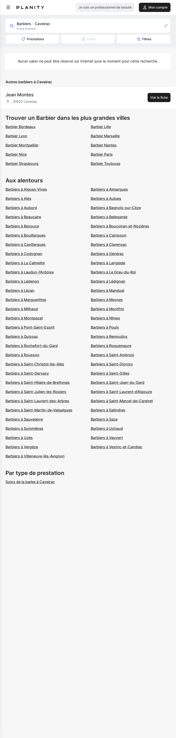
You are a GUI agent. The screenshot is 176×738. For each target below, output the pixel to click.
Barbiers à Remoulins (109, 336)
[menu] (8, 7)
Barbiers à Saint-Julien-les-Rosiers (36, 391)
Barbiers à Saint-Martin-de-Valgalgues (39, 410)
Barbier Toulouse (105, 163)
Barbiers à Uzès (19, 437)
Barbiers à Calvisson (108, 235)
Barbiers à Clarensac (109, 244)
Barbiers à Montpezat (24, 318)
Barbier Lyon (16, 136)
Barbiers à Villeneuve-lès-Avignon (35, 456)
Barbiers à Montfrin (107, 309)
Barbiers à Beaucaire (23, 217)
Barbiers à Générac (107, 253)
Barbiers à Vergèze (22, 447)
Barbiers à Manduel (107, 290)
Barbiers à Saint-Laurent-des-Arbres (37, 401)
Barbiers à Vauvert (107, 437)
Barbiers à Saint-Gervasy (27, 373)
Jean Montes (20, 95)
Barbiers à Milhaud (22, 309)
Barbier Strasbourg (22, 163)
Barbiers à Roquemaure (111, 345)
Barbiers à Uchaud (107, 428)
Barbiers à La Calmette (25, 263)
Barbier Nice (16, 154)
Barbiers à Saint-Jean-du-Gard (117, 382)
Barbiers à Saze (104, 419)
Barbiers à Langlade (108, 263)
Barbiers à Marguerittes (26, 299)
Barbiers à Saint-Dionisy (112, 364)
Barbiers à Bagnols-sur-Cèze (116, 207)
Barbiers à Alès (18, 198)
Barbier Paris (102, 154)
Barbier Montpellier (22, 145)
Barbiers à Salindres (108, 410)
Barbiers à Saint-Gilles (110, 373)
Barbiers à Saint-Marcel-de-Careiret (122, 401)
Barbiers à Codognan (24, 253)
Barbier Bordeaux (21, 126)
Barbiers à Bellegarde (109, 217)
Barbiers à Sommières (24, 428)
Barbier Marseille (105, 136)
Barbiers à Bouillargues (26, 235)
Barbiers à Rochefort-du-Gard (32, 345)
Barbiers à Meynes (107, 299)
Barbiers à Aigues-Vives (26, 189)
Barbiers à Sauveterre (24, 419)
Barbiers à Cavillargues (26, 244)
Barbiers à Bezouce (22, 226)
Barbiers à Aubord (21, 207)
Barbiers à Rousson (22, 355)
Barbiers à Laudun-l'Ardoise (30, 272)
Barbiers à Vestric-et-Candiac (116, 447)
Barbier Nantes (104, 145)
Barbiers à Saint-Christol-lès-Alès (35, 364)
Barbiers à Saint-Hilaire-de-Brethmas (38, 382)
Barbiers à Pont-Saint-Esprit (30, 327)
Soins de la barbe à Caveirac (30, 482)
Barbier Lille (101, 126)
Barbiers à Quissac (22, 336)
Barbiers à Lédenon (22, 281)
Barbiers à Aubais (106, 198)
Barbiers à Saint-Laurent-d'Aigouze (121, 391)
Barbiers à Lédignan (108, 281)
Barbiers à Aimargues (109, 189)
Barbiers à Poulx (105, 327)
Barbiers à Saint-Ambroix (112, 355)
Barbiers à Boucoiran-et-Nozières (120, 226)
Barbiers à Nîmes (105, 318)
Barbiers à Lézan (20, 290)
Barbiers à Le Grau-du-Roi (113, 272)
